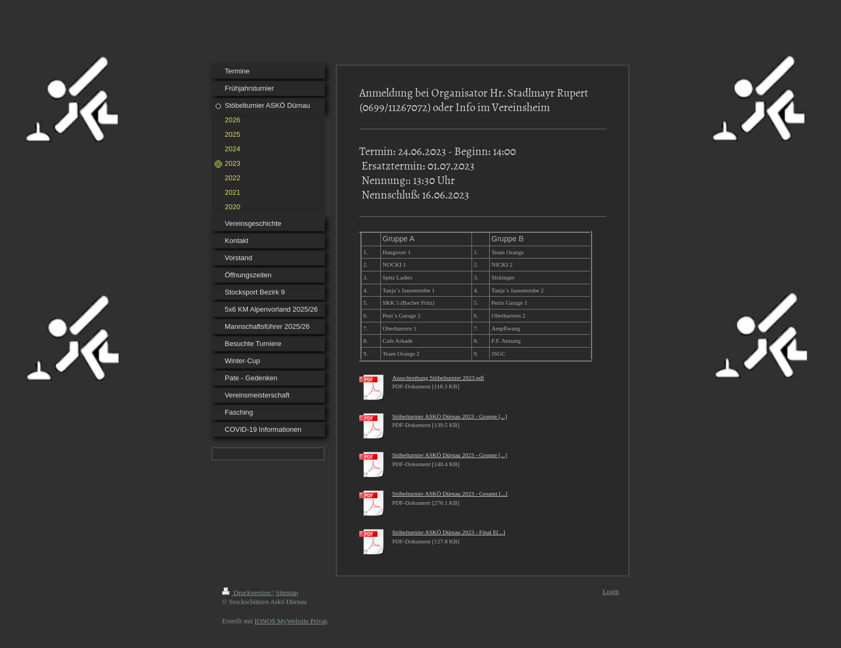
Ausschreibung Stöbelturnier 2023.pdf (438, 377)
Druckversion (247, 593)
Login (610, 591)
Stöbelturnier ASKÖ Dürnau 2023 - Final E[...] (448, 532)
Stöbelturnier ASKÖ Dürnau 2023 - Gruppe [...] (449, 416)
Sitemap (287, 593)
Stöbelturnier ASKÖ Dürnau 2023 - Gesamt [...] (449, 493)
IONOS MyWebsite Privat (290, 621)
